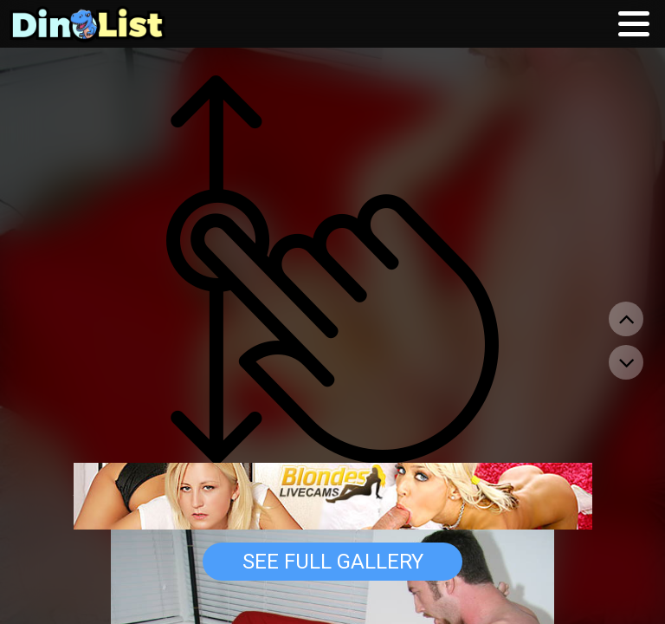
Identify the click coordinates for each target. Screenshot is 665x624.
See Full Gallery (332, 561)
